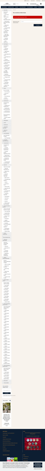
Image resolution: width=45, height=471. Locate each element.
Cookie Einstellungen (6, 450)
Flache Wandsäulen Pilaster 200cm (6, 366)
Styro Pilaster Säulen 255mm (6, 373)
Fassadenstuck (26, 456)
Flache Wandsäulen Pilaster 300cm (6, 304)
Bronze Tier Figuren (6, 94)
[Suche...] (14, 4)
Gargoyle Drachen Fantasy (6, 60)
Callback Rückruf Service (7, 439)
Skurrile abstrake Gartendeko (7, 80)
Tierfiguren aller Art (7, 78)
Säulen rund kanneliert (6, 266)
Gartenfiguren (11, 7)
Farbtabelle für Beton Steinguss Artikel (32, 436)
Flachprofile (6, 218)
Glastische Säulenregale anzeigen (6, 243)
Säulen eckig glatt (6, 269)
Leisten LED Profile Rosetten (6, 206)
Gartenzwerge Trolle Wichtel (6, 66)
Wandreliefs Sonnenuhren (6, 83)
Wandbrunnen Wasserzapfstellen (7, 109)
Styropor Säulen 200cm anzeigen (6, 283)
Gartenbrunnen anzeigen (6, 103)
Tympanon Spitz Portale (7, 277)
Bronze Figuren (7, 91)
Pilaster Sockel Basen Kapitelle (6, 203)
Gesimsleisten (6, 196)
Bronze (16, 7)
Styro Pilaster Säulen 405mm (6, 378)
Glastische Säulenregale (5, 240)
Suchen (38, 25)
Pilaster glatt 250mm (6, 327)
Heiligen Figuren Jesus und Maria (7, 68)
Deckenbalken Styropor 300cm (6, 229)
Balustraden (4, 7)
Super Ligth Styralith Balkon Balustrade (6, 35)
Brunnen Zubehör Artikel (7, 118)
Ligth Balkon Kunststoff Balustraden (6, 31)
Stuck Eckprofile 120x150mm (7, 191)
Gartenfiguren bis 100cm (7, 55)
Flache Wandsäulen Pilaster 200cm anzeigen (7, 369)
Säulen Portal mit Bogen (7, 275)
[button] (32, 1)
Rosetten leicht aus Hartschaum (7, 214)
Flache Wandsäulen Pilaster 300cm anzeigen (7, 307)
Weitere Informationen (38, 468)
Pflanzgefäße (30, 7)
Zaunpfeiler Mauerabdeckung (5, 140)
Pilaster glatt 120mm (6, 314)
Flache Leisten (6, 186)
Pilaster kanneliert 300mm (7, 358)
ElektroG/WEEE (5, 435)
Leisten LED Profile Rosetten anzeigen (7, 209)
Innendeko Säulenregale (6, 251)
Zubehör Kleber (7, 231)
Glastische (6, 246)
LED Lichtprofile (7, 211)
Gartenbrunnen (23, 7)
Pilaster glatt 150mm (6, 322)
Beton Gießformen (6, 42)
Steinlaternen (5, 124)
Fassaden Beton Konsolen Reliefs (7, 162)
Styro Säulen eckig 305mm (6, 297)
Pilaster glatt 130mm (6, 317)
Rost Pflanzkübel (6, 133)
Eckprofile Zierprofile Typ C (6, 169)
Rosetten (6, 201)
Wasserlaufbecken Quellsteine (7, 115)
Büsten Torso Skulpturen (6, 86)
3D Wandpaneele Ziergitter (7, 180)
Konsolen (6, 199)
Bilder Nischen (6, 177)
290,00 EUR (6, 423)
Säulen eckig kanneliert (6, 272)
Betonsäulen (5, 380)
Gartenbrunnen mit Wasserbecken (7, 111)
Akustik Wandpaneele (5, 234)
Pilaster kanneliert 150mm (7, 349)
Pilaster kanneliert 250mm (7, 355)
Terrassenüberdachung (6, 237)
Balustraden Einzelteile (6, 26)
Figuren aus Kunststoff (5, 131)
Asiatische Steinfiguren (6, 49)
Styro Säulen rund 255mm (6, 286)
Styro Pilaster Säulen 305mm (6, 375)
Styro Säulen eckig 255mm (6, 294)
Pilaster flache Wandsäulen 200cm (7, 156)
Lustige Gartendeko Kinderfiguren (6, 71)
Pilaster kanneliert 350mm (7, 360)
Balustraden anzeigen (6, 13)
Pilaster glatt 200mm (6, 325)
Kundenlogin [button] (38, 0)
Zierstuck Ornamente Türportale (6, 175)
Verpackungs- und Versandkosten (8, 433)
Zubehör (5, 182)
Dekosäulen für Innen (7, 248)
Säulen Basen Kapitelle (6, 172)
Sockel (35, 7)
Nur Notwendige (38, 466)
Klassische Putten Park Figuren (7, 75)
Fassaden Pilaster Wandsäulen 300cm (7, 152)
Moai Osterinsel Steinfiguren (7, 63)
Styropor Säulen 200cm (6, 280)
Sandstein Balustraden (6, 39)
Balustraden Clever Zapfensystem (6, 15)
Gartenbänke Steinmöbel (5, 127)
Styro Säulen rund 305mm (6, 289)
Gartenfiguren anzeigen (6, 46)
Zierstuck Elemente (6, 226)
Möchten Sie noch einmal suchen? (16, 22)
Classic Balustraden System (7, 19)
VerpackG (4, 437)
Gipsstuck (5, 164)
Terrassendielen (6, 382)
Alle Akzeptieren (38, 463)
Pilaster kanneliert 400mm (7, 363)
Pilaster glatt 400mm (6, 336)
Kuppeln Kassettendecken (6, 221)
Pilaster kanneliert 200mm (7, 352)
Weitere (40, 7)
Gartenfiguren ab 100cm (7, 57)
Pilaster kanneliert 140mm (7, 347)
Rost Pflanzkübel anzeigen (6, 136)
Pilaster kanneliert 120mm (7, 341)
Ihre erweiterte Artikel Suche (7, 395)
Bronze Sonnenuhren (6, 98)
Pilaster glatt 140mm (6, 319)
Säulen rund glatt (7, 264)
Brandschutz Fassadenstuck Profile (6, 159)
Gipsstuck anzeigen (7, 166)
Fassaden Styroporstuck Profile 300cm (6, 148)
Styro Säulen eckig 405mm (6, 300)
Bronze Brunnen (7, 96)
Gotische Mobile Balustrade (7, 28)
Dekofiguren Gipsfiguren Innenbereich (6, 254)
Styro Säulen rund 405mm (6, 291)
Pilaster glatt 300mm (6, 330)
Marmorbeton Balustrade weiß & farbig (7, 22)
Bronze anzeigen (6, 90)
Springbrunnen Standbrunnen (7, 106)
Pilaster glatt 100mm (6, 311)
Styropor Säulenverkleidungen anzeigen (7, 261)
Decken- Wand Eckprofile (6, 216)
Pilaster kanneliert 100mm (7, 338)
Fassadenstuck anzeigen (6, 145)
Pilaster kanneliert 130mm (7, 344)
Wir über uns (27, 0)
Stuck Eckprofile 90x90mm (7, 189)
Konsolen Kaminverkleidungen (7, 224)
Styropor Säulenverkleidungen (6, 258)
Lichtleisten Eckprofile (6, 194)
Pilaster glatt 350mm (6, 333)
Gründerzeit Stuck (6, 184)
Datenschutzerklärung (22, 467)
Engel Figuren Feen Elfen (6, 52)
